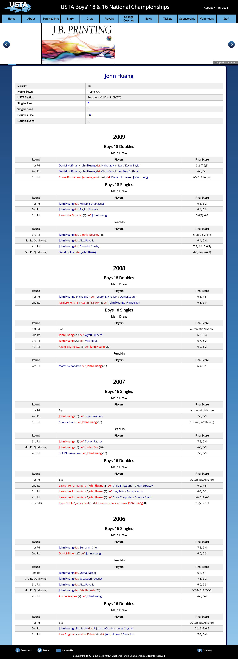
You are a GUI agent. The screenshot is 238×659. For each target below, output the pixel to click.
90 (89, 115)
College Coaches (128, 18)
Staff (226, 18)
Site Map (204, 650)
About (31, 18)
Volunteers (207, 18)
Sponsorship (187, 18)
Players (109, 18)
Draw (89, 18)
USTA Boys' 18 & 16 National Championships (114, 6)
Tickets (167, 18)
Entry (70, 18)
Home (11, 18)
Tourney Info (50, 18)
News (148, 18)
